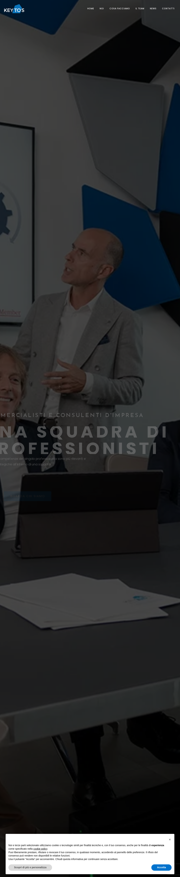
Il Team (140, 8)
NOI (102, 8)
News (153, 8)
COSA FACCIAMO (120, 8)
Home (90, 8)
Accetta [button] (161, 867)
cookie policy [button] (40, 848)
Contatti (168, 8)
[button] (170, 839)
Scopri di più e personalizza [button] (30, 867)
